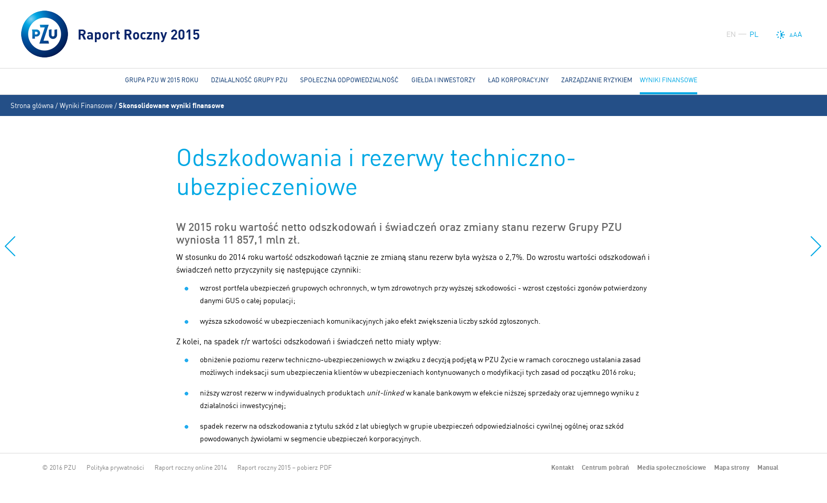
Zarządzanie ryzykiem (596, 80)
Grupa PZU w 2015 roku (161, 80)
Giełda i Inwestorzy (443, 80)
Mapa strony (731, 467)
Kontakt (562, 467)
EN (731, 34)
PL (753, 34)
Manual (767, 467)
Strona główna (32, 105)
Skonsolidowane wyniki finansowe (171, 105)
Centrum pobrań (605, 467)
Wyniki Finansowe (86, 105)
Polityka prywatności (115, 467)
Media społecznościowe (671, 467)
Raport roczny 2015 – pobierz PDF (284, 467)
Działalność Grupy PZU (249, 80)
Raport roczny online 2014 (191, 467)
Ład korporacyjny (518, 80)
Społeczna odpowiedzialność (349, 80)
